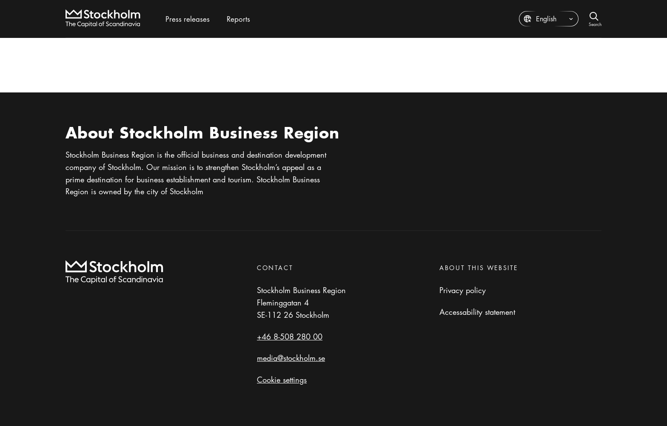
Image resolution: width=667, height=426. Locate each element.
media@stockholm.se (291, 358)
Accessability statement (477, 312)
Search (595, 23)
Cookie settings (282, 379)
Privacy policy (462, 290)
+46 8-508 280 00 (289, 336)
